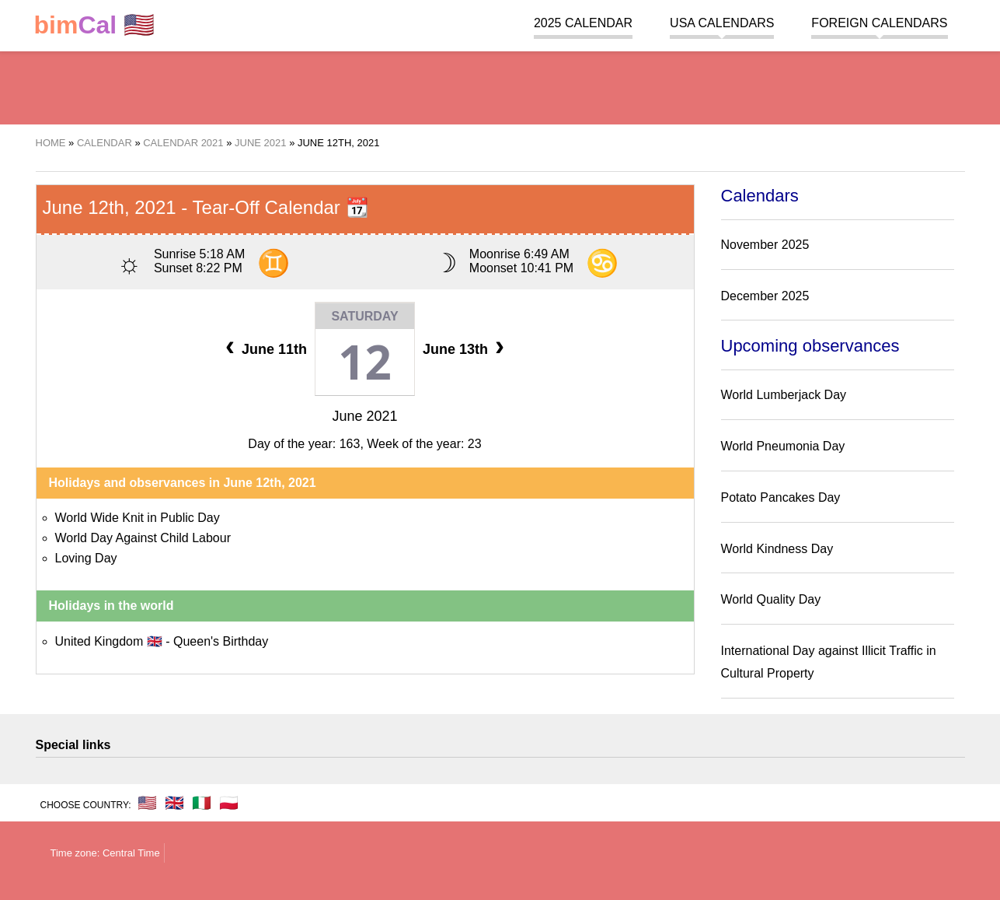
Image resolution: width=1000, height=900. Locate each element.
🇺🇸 (94, 25)
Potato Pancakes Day (781, 497)
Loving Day (86, 558)
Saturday (364, 316)
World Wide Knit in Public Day (137, 517)
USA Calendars (722, 23)
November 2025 (765, 244)
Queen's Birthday (220, 641)
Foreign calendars (879, 23)
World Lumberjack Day (784, 394)
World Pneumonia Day (783, 446)
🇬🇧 (174, 802)
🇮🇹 (201, 802)
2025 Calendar (583, 23)
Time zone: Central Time (105, 853)
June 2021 (364, 416)
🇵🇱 (229, 802)
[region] (500, 85)
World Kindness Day (777, 548)
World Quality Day (771, 599)
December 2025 (765, 296)
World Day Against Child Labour (143, 538)
